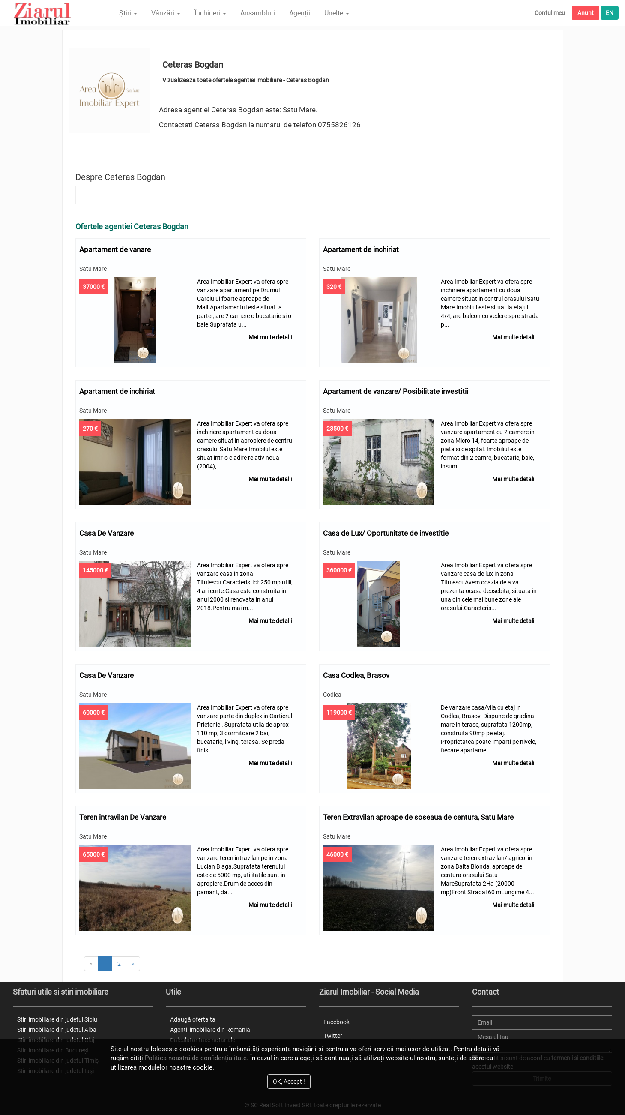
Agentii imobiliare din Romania (210, 1026)
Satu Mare (93, 268)
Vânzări (165, 13)
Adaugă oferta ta (192, 1016)
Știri (128, 13)
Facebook (336, 1019)
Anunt (585, 12)
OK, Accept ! (289, 1081)
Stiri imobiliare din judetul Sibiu (57, 1016)
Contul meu (550, 12)
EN (609, 12)
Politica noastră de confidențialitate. (196, 1058)
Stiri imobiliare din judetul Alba (56, 1026)
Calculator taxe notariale (202, 1037)
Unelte (336, 13)
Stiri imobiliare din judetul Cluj (55, 1037)
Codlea (333, 692)
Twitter (332, 1033)
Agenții (299, 13)
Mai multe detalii (270, 337)
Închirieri (210, 13)
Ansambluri (257, 13)
